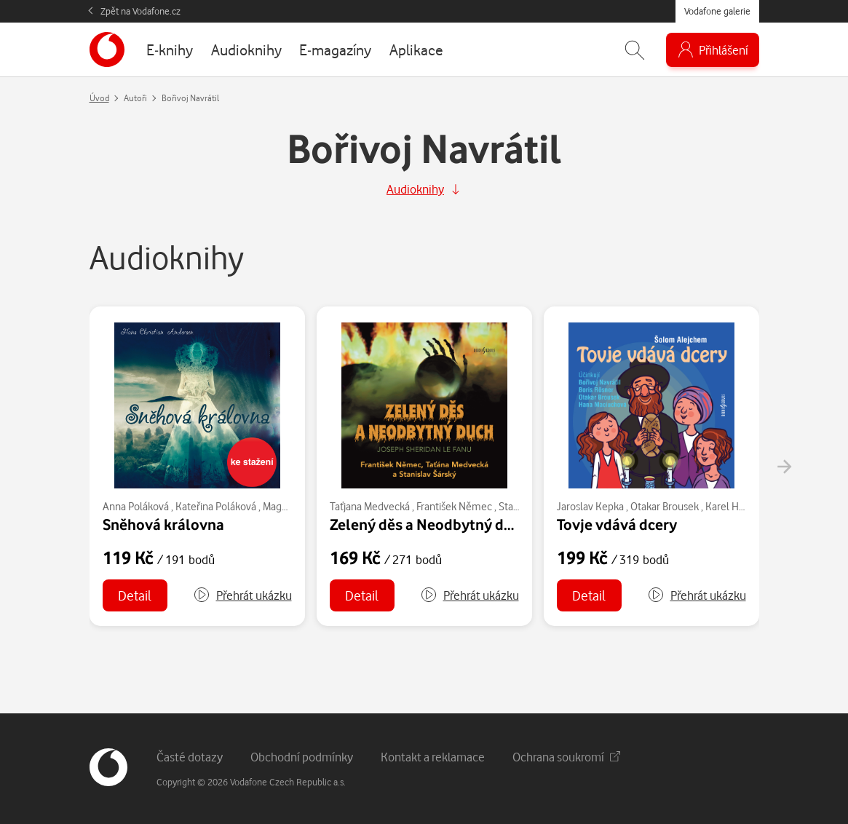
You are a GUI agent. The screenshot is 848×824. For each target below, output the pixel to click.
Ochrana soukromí (566, 756)
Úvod (99, 97)
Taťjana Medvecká (370, 506)
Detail (134, 595)
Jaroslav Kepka (590, 506)
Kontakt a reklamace (433, 756)
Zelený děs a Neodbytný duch (429, 524)
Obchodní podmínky (301, 756)
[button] (242, 595)
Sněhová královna (163, 524)
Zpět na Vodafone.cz (140, 11)
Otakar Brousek (664, 506)
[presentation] (784, 466)
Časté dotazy (189, 756)
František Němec (454, 506)
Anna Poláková (136, 506)
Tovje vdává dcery (617, 524)
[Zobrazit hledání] (634, 50)
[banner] (107, 49)
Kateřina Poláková (215, 506)
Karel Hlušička (737, 506)
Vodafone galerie (717, 11)
